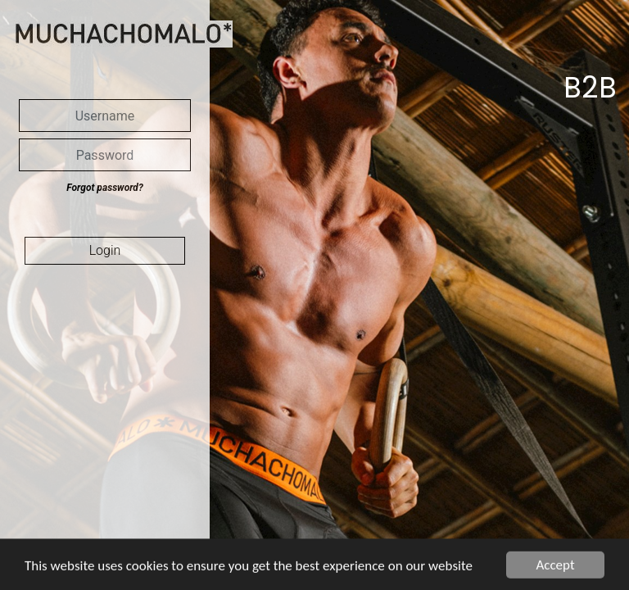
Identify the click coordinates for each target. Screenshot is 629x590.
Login (105, 250)
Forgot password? (104, 187)
